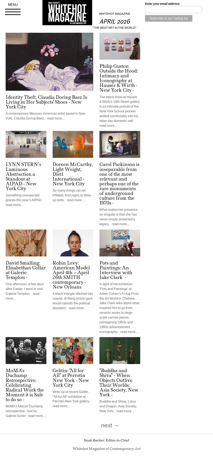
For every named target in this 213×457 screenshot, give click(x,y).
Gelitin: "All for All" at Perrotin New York (69, 375)
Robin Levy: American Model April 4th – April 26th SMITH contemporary (71, 272)
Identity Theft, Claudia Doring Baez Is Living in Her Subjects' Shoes (46, 99)
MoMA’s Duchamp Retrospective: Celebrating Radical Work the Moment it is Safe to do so (25, 385)
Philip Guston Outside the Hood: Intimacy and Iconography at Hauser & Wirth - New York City (118, 78)
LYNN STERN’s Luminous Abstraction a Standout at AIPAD (23, 174)
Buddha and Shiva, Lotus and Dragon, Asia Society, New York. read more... (118, 406)
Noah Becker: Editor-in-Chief (106, 440)
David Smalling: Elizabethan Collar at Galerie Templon (26, 270)
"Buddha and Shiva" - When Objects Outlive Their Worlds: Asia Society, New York (118, 383)
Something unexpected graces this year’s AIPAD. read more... (25, 200)
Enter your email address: (162, 3)
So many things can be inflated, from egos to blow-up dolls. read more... (72, 195)
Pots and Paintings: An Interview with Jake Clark (115, 270)
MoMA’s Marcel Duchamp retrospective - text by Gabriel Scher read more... (26, 411)
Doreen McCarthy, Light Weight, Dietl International (73, 171)
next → (110, 425)
